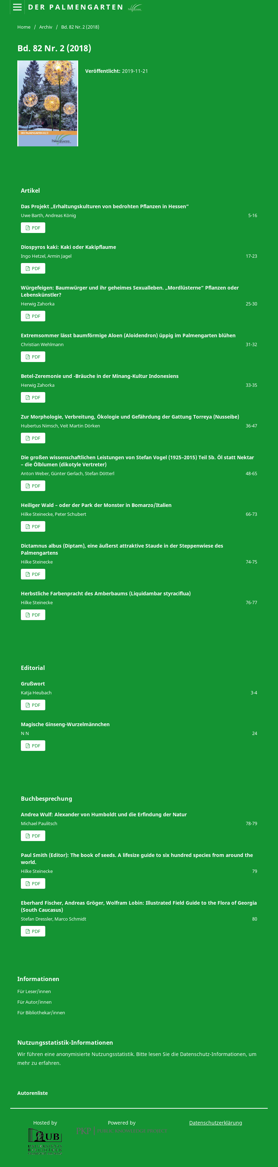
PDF (35, 227)
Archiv (45, 27)
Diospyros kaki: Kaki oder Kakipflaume (68, 247)
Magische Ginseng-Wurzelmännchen (65, 724)
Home (23, 27)
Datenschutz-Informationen (213, 1054)
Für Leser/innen (34, 991)
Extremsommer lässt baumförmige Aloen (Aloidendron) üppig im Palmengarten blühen (128, 335)
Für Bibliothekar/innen (41, 1012)
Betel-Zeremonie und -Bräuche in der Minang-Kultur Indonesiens (100, 376)
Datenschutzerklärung (215, 1122)
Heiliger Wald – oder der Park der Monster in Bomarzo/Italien (96, 505)
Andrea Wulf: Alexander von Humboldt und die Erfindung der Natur (104, 814)
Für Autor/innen (34, 1002)
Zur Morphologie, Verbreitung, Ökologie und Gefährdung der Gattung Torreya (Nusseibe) (130, 416)
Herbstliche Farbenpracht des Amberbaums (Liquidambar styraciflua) (106, 593)
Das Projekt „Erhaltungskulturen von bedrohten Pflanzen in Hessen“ (105, 206)
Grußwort (33, 683)
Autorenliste (32, 1093)
